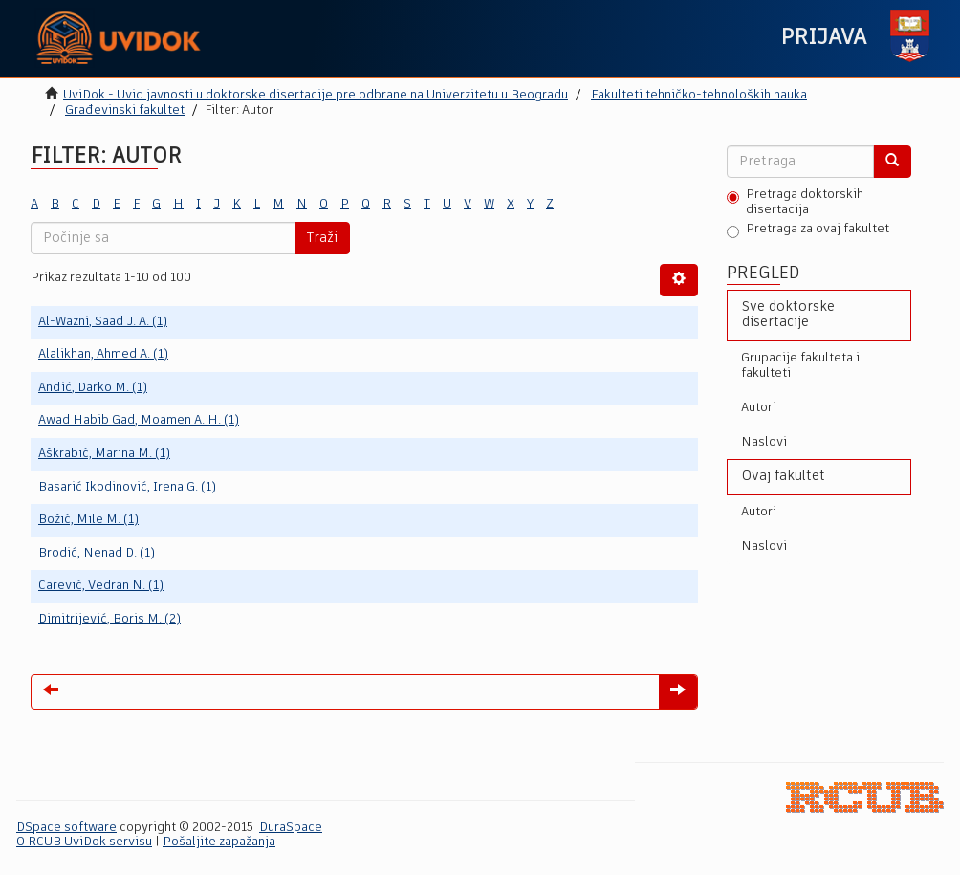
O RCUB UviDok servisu (84, 842)
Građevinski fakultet (125, 110)
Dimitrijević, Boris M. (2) (109, 619)
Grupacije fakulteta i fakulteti (800, 366)
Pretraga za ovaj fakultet (808, 230)
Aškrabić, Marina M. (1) (104, 454)
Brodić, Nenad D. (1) (96, 553)
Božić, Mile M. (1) (88, 520)
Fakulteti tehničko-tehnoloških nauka (699, 95)
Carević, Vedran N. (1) (101, 586)
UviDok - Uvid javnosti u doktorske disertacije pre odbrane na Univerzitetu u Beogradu (315, 95)
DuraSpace (290, 827)
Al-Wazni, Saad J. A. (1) (102, 322)
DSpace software (66, 827)
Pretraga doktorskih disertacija (795, 202)
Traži (322, 238)
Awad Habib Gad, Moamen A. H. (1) (138, 420)
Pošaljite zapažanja (219, 842)
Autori (758, 408)
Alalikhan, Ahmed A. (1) (103, 354)
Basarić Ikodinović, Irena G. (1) (127, 487)
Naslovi (764, 442)
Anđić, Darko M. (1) (92, 388)
